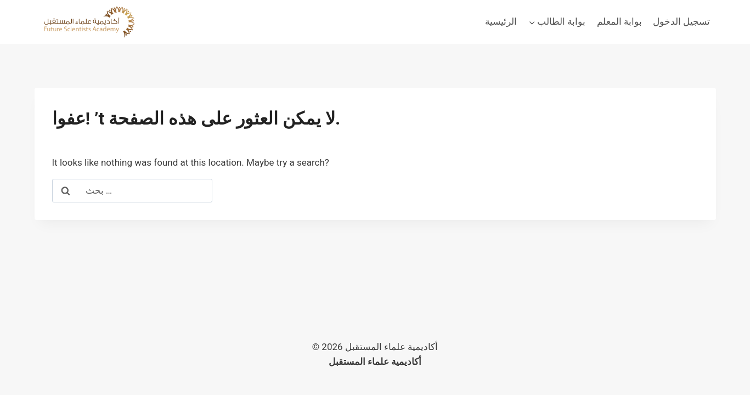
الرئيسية (501, 21)
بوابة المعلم (619, 21)
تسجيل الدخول (681, 21)
